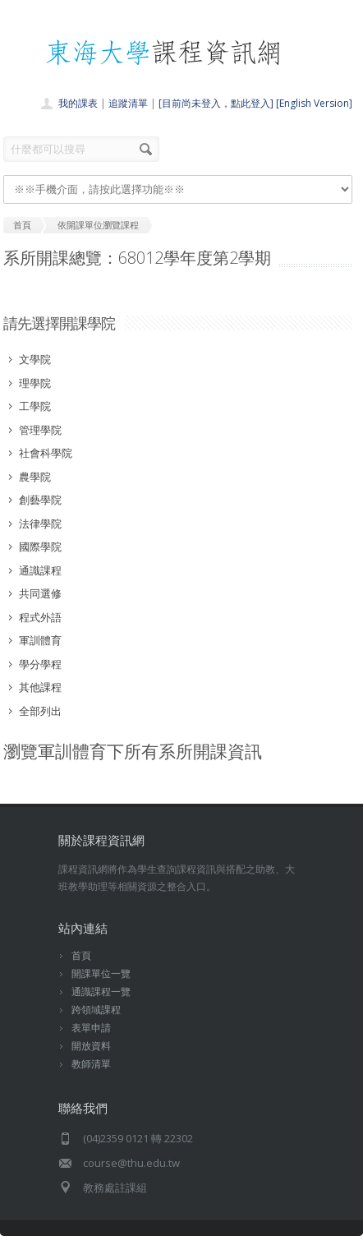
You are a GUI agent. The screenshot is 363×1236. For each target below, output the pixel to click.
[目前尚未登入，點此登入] (216, 103)
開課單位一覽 (101, 973)
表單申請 (91, 1028)
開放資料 (91, 1046)
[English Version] (314, 103)
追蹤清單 (128, 103)
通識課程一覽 (101, 991)
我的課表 (78, 103)
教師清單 (91, 1064)
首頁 (81, 955)
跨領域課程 (96, 1010)
